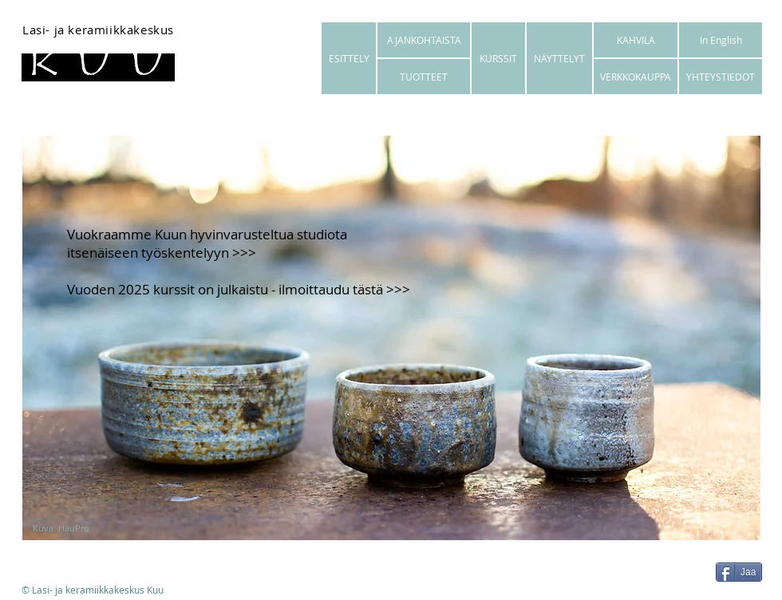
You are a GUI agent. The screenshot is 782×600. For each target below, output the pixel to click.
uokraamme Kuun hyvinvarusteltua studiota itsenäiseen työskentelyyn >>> (207, 243)
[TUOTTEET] (423, 76)
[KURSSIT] (498, 58)
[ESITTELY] (349, 58)
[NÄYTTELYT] (559, 58)
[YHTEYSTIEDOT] (720, 76)
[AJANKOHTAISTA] (423, 39)
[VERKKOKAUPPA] (635, 76)
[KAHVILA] (635, 39)
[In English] (720, 39)
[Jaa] (739, 572)
